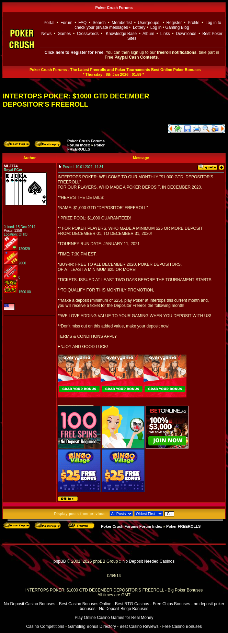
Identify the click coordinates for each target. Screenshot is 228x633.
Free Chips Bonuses (171, 603)
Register (174, 22)
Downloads (186, 33)
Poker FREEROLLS (86, 147)
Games (64, 33)
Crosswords (88, 33)
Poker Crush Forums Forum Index (86, 143)
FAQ (82, 22)
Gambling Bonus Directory (92, 626)
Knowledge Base (121, 33)
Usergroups (148, 22)
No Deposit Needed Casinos (148, 561)
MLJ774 (11, 166)
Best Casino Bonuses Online (85, 603)
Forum (66, 22)
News (46, 33)
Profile (194, 22)
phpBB (60, 561)
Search (99, 22)
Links (165, 33)
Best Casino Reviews (138, 626)
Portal (49, 22)
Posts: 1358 (13, 230)
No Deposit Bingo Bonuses (123, 608)
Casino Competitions (45, 626)
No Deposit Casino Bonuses (29, 603)
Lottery (139, 27)
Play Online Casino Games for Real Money (114, 617)
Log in (156, 27)
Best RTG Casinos (132, 603)
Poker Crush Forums (114, 7)
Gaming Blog (177, 27)
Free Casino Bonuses (182, 626)
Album (148, 33)
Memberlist (122, 22)
